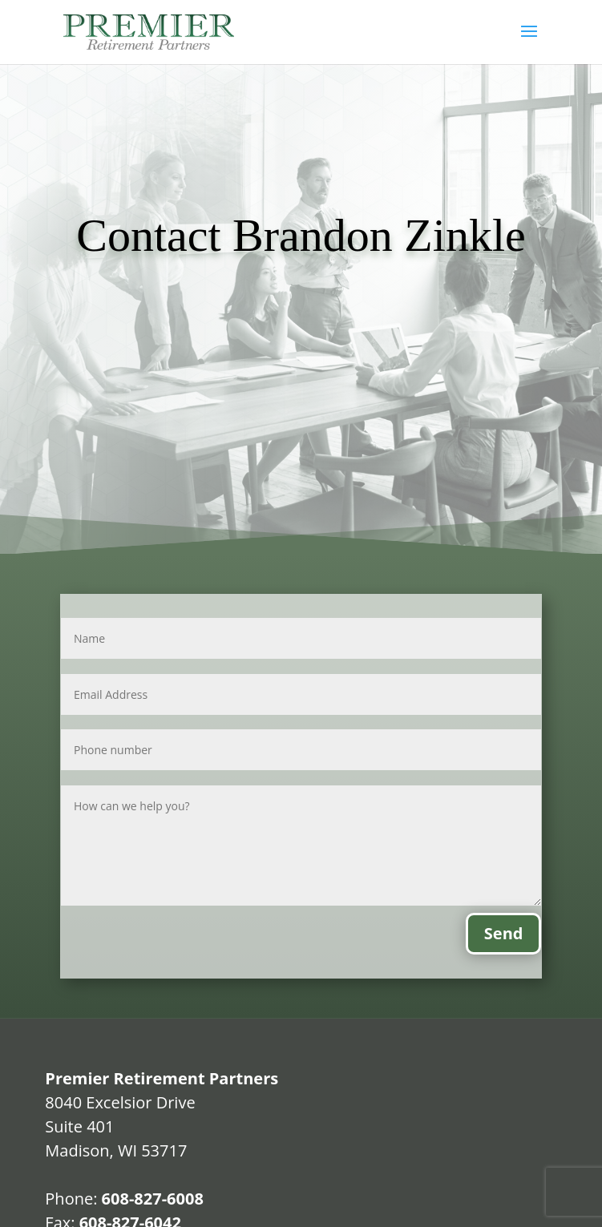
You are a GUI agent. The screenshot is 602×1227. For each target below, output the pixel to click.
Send (503, 933)
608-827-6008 (153, 1198)
